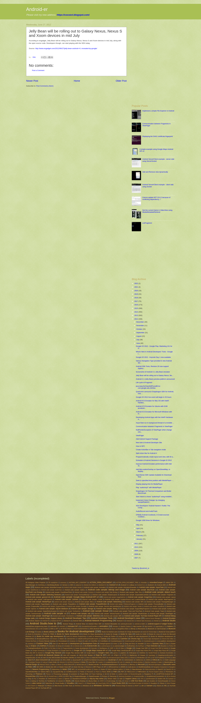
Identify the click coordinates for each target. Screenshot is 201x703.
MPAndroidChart (113, 667)
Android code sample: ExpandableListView (134, 594)
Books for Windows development (162, 636)
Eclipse (33, 646)
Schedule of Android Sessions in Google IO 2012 (154, 460)
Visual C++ (81, 683)
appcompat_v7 (160, 626)
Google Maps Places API (161, 650)
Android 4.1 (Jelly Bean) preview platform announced (155, 379)
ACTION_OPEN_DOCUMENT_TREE (127, 582)
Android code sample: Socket (133, 606)
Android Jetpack (34, 621)
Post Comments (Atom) (44, 86)
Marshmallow (168, 662)
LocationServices (111, 662)
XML (165, 685)
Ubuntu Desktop (80, 681)
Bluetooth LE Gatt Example (157, 628)
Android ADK (161, 585)
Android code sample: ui (55, 613)
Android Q (157, 621)
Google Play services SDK (75, 653)
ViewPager (140, 435)
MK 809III (40, 667)
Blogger (112, 698)
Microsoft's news (169, 664)
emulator (67, 646)
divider (115, 643)
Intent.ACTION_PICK (99, 657)
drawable (141, 643)
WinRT (137, 685)
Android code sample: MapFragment (160, 599)
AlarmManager (30, 585)
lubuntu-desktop (138, 662)
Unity (120, 681)
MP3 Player (97, 667)
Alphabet (65, 585)
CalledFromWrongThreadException (88, 638)
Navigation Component (160, 667)
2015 (136, 308)
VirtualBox (70, 683)
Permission (169, 671)
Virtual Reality (59, 683)
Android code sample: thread (95, 611)
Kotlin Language (170, 660)
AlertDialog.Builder (53, 585)
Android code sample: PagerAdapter (38, 604)
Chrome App (135, 639)
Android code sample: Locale (92, 599)
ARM (51, 628)
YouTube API (45, 688)
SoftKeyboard (52, 678)
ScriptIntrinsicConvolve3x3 (155, 676)
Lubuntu (127, 662)
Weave (49, 685)
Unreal (126, 681)
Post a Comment (38, 70)
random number (123, 674)
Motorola (88, 667)
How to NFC (140, 446)
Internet (132, 657)
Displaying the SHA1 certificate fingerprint (157, 136)
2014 (136, 312)
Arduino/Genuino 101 (32, 628)
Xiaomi (159, 685)
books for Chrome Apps (150, 632)
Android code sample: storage (82, 609)
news (64, 669)
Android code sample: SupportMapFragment (134, 608)
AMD (71, 585)
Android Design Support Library (50, 618)
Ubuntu (68, 681)
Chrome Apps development (151, 638)
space (60, 678)
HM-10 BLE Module (86, 655)
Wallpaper (41, 685)
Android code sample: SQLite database (53, 609)
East (167, 643)
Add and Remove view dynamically (155, 172)
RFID (61, 676)
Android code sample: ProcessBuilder (151, 604)
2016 (136, 305)
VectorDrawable (163, 681)
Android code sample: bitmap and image (106, 590)
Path (115, 672)
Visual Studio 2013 (103, 683)
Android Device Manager (152, 618)
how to (99, 655)
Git (117, 648)
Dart (54, 643)
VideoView (48, 683)
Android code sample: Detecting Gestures (45, 595)
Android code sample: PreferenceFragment (123, 604)
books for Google (112, 634)
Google (129, 648)
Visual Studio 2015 (118, 683)
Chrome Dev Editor (167, 638)
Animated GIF (73, 626)
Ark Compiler (44, 628)
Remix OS (42, 676)
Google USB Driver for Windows (147, 520)
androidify (53, 626)
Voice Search (31, 685)
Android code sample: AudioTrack (51, 590)
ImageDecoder (30, 657)
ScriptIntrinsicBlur (139, 676)
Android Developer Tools (102, 618)
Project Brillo (84, 674)
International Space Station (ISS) (118, 657)
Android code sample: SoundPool (154, 606)
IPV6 (168, 657)
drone (148, 643)
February (139, 535)
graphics (123, 653)
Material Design (31, 664)
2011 (136, 544)
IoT (154, 657)
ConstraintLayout (116, 641)
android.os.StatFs (140, 624)
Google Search (91, 653)
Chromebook (62, 641)
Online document (150, 669)
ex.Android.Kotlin (91, 646)
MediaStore (124, 664)
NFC (73, 669)
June (138, 343)
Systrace (170, 678)
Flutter (46, 648)
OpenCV (160, 669)
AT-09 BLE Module (66, 628)
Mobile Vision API (65, 667)
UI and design (110, 681)
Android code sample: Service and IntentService (105, 606)
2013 (136, 315)
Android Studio (168, 620)
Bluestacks (141, 628)
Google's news (103, 653)
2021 (136, 287)
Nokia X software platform (115, 669)
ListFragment (147, 223)
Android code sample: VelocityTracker (107, 613)
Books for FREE (48, 634)
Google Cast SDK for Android (159, 648)
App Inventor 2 (149, 626)
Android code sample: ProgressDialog (53, 606)
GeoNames (103, 648)
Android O (120, 621)
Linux (83, 662)
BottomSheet (30, 638)
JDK (120, 660)
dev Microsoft (62, 643)
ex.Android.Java (77, 646)
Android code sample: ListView (66, 599)
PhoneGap (29, 674)
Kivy (161, 660)
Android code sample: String (106, 609)
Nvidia (127, 669)
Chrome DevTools (31, 641)
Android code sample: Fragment (162, 594)
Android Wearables (111, 624)
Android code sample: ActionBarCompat (48, 587)
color (86, 641)
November (140, 325)
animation (103, 626)
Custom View (42, 643)
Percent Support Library (156, 671)
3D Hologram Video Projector (35, 582)
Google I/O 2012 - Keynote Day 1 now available (153, 357)
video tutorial (37, 683)
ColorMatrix (104, 641)
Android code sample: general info (38, 597)
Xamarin (149, 686)
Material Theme (44, 664)
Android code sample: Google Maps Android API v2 (76, 597)
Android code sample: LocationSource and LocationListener (125, 599)
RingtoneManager (80, 676)
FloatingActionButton (34, 648)
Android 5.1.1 (141, 585)
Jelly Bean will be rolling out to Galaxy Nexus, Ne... (154, 375)
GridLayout (132, 653)
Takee (27, 681)
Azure (113, 628)
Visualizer (154, 683)
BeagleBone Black (123, 628)
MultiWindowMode (145, 667)
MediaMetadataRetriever (110, 664)
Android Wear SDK (94, 624)
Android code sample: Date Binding (106, 592)
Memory (132, 664)
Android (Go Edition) (90, 585)
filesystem (164, 646)
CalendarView (71, 638)
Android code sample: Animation (95, 587)
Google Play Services (53, 653)
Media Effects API (69, 664)
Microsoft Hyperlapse (154, 664)
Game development (81, 648)
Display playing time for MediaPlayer (149, 484)
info (39, 657)
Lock (121, 662)
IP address (160, 657)
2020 (136, 291)
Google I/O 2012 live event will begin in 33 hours (153, 397)
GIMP (111, 648)
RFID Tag (68, 676)
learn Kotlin (53, 662)
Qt (106, 674)
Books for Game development (68, 634)
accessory (63, 582)
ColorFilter (94, 641)
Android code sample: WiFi (113, 616)
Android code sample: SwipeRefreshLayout (42, 611)
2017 (136, 301)
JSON (148, 660)
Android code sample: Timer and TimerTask (127, 611)
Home (77, 81)
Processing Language (61, 674)
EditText (43, 646)
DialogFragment (105, 643)
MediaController (94, 664)
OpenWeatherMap (32, 671)
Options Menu (45, 671)
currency (30, 643)
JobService (139, 660)
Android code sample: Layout (165, 597)
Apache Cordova (126, 626)
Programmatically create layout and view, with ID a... (155, 457)
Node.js (96, 669)
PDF (122, 671)
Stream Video (112, 678)
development (75, 643)
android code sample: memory (63, 602)
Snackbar (42, 678)
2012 (136, 319)
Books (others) (49, 632)
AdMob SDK (169, 582)
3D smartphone (53, 582)
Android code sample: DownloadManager (77, 594)
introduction (141, 657)
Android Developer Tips (75, 618)
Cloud (80, 641)
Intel (44, 657)
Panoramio (90, 671)
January (139, 539)
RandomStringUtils (136, 674)
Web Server (58, 685)
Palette (82, 671)
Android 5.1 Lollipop (127, 585)
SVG (142, 678)
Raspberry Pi (148, 674)
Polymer (48, 674)
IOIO (148, 657)
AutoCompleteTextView (81, 628)
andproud (78, 585)
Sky (35, 678)
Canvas (104, 639)
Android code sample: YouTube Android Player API (143, 616)
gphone (115, 653)
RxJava (104, 676)
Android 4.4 (102, 585)
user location (151, 681)
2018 (136, 298)
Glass (122, 648)
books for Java (126, 634)
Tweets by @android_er (140, 568)
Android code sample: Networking (109, 602)
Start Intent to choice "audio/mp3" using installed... (154, 497)
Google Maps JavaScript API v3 (122, 650)
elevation (52, 646)
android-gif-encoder (126, 624)
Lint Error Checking (73, 662)
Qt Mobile (112, 674)
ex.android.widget (118, 646)
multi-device (132, 667)
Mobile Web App (78, 667)
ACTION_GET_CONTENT (78, 582)
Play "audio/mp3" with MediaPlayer (149, 487)
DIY (121, 643)
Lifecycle (62, 662)
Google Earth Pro (66, 650)
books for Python (110, 636)
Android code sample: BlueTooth (142, 590)
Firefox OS (172, 646)
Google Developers (52, 650)
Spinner (67, 678)
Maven (60, 664)
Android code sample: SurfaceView (163, 608)
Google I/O (78, 650)
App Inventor (137, 626)
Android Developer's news (128, 618)
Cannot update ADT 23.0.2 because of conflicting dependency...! (156, 198)
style (121, 678)
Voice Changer (171, 683)
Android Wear (80, 624)
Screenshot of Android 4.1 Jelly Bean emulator (153, 372)
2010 (136, 547)
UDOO (102, 681)
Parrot (97, 671)
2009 (136, 551)
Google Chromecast (38, 650)
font (59, 648)
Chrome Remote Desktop (47, 641)
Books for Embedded (34, 634)
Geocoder (94, 648)
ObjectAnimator (137, 669)
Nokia (103, 669)
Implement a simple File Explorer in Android (158, 111)
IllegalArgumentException (165, 655)
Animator (115, 626)
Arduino (170, 626)
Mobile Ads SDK (51, 667)
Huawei (142, 655)
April (138, 528)
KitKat (155, 660)
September (140, 333)
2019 (136, 294)
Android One (130, 621)
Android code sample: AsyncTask (151, 587)
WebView (78, 685)
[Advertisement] (153, 42)
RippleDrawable (94, 676)
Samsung (113, 676)
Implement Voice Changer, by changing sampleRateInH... (150, 501)
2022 (136, 283)
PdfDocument (131, 671)
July (138, 340)
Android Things (68, 624)
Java (173, 657)
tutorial (60, 681)
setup (29, 678)
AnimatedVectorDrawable (89, 626)
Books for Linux (154, 634)
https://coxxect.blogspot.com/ (73, 15)
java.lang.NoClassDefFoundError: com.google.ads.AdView (148, 387)
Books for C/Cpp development (130, 632)
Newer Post (32, 81)
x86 (142, 685)
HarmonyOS (29, 655)
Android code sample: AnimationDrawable (122, 587)
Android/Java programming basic (36, 626)
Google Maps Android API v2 (97, 650)
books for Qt (122, 636)
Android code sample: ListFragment (40, 599)
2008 (136, 554)
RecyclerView (31, 676)
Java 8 (30, 660)
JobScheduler (128, 660)
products (74, 674)
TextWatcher (51, 681)
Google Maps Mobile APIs (143, 650)
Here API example (69, 655)
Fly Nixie (53, 648)
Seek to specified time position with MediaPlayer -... (155, 480)
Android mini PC (56, 621)
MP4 (105, 667)
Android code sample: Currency (84, 592)
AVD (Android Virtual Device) (99, 628)
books (39, 632)
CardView (124, 639)
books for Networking (95, 636)
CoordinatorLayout (149, 641)
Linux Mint (91, 662)
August (139, 336)
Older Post (121, 81)
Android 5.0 (113, 585)
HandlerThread (152, 653)
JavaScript (112, 660)
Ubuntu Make (92, 681)
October (139, 329)
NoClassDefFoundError (84, 669)
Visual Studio (91, 683)
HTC (108, 655)
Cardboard (114, 638)
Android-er (37, 9)
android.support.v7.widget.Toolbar (160, 624)
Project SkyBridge (97, 674)
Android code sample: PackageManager (160, 602)
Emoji (60, 646)
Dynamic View (157, 643)
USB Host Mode (137, 681)
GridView (142, 653)
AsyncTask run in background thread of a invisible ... (155, 423)
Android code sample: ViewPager (38, 616)
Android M (46, 621)
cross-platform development (166, 641)
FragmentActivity (68, 648)
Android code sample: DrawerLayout (104, 594)
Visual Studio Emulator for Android (138, 683)
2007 (136, 558)
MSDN (123, 667)
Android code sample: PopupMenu (64, 604)
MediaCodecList (81, 664)
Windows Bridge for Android (124, 685)
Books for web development (138, 636)
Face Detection (152, 646)
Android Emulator (169, 618)
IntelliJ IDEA (80, 657)
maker (160, 662)
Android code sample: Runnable (77, 606)
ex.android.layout (105, 646)
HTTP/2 (124, 655)
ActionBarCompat (156, 582)
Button (62, 638)
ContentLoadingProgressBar (133, 641)
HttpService (133, 655)
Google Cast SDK (142, 648)
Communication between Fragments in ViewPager (154, 426)
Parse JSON (106, 671)
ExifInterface (131, 646)
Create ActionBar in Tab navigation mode (151, 450)
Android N (67, 621)
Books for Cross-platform (167, 632)
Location (100, 662)
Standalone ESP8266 (79, 678)
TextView (41, 681)
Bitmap (133, 628)
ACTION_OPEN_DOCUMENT (101, 582)
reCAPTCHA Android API (164, 674)
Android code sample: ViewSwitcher (63, 616)
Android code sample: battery (75, 590)
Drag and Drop (130, 643)
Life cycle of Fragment (144, 382)
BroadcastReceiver (43, 638)
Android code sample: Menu (84, 602)
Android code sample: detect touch (160, 592)
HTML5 (116, 655)
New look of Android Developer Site (149, 443)
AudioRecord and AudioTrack (146, 511)
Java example (55, 660)
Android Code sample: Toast (154, 611)
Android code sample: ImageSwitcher (114, 597)
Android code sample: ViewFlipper (161, 613)
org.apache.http (58, 671)
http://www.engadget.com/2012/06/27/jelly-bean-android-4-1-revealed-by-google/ (66, 48)
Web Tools (68, 685)
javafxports (102, 660)
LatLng (45, 662)
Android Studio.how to (43, 623)
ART (57, 628)
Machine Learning (150, 662)
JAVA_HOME (66, 660)
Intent (88, 657)
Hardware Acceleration (166, 653)
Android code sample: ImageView (140, 597)
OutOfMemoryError (71, 671)
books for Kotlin (141, 634)
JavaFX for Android (90, 660)
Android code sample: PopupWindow (93, 604)
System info (161, 678)
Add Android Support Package (147, 439)
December (140, 322)
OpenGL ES (169, 669)
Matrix (53, 664)
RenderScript (53, 676)
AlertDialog (41, 585)
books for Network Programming (76, 636)
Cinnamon (72, 641)
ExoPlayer (141, 646)
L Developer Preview (34, 662)
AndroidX (62, 626)
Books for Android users (110, 632)
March (138, 532)
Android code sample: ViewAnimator (135, 613)
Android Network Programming (98, 620)
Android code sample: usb (80, 613)
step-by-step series (96, 679)
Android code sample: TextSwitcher (69, 611)
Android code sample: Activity (73, 587)
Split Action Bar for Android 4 (146, 453)
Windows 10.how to (102, 685)
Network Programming (40, 669)
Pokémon (39, 674)
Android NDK (77, 621)
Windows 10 (87, 685)
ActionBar (144, 582)
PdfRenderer (142, 671)
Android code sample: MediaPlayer (38, 602)
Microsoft (141, 664)
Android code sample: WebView (88, 616)
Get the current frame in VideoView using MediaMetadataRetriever (157, 211)
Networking (55, 669)
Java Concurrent (42, 660)
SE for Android (171, 676)
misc (30, 667)
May (138, 525)
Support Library (131, 679)
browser (54, 638)
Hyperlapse (152, 655)
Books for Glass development (93, 634)
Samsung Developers (125, 676)
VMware (162, 683)
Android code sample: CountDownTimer (58, 592)
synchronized (150, 678)
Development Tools (90, 643)
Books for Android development (76, 631)
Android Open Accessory (144, 621)
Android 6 (151, 585)
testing (34, 681)
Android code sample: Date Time (131, 592)
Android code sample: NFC (135, 602)
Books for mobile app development (50, 636)
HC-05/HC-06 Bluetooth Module (48, 655)
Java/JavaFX (77, 660)
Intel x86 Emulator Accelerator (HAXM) (61, 657)
